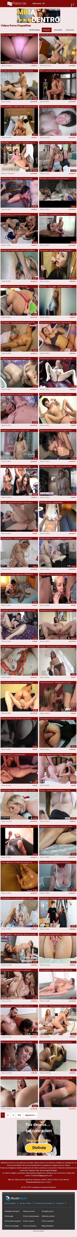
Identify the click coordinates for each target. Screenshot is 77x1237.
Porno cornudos (29, 1226)
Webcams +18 (39, 3)
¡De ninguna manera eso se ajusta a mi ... (56, 718)
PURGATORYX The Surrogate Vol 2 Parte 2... (56, 538)
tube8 (73, 425)
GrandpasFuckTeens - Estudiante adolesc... (56, 610)
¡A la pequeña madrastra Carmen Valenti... (17, 682)
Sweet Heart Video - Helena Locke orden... (56, 466)
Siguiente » (30, 1115)
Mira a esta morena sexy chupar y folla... (17, 1042)
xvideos (34, 65)
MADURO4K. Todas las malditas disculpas (56, 898)
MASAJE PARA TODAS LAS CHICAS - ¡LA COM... (18, 790)
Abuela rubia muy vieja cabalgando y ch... (56, 574)
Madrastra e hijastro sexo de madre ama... (56, 826)
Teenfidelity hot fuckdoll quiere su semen (17, 898)
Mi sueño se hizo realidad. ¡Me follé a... (55, 178)
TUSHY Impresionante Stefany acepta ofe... (56, 754)
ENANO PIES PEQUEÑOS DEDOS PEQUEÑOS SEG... (18, 250)
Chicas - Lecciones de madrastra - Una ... (56, 790)
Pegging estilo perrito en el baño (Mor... (16, 358)
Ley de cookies (25, 1203)
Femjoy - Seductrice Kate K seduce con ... (56, 646)
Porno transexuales (31, 1216)
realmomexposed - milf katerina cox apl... (55, 682)
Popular (46, 29)
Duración (70, 29)
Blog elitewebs (47, 1226)
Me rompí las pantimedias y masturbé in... (56, 934)
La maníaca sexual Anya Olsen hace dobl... (56, 142)
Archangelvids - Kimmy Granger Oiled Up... (56, 970)
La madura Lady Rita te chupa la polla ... (16, 826)
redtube (72, 281)
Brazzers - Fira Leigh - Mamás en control (55, 286)
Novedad (58, 29)
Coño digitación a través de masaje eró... (17, 862)
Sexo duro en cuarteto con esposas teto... (56, 322)
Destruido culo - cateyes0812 (51, 502)
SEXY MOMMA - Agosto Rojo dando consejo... (18, 934)
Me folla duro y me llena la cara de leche (17, 71)
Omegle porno (47, 1211)
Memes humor (29, 1211)
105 (19, 1115)
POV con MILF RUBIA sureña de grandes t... (17, 35)
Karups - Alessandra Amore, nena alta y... (17, 502)
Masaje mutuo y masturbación (13, 754)
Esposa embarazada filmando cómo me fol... (18, 646)
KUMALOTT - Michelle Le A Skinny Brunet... (56, 1078)
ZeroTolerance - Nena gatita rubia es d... (17, 538)
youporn (72, 173)
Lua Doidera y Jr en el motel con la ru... (16, 214)
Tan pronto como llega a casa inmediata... (56, 250)
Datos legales (10, 1203)
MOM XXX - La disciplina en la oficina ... (55, 214)
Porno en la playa (12, 1226)
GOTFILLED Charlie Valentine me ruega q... (56, 35)
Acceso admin (38, 1231)
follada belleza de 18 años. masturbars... (16, 718)
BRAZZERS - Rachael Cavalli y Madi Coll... (55, 1006)
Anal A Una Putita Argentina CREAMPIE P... (17, 574)
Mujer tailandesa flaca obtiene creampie (56, 394)
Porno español (48, 1221)
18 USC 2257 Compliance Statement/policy (38, 1187)
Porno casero (28, 1221)
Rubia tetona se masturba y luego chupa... (56, 358)
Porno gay (9, 1216)
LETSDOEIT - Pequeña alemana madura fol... (18, 322)
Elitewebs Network (12, 1211)
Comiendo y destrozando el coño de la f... (56, 1042)
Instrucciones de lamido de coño (14, 1078)
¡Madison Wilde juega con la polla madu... (17, 178)
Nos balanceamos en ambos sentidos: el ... (17, 1006)
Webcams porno (48, 1216)
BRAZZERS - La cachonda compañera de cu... (18, 142)
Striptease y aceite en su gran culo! (15, 430)
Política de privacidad (43, 1203)
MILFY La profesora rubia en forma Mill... (55, 71)
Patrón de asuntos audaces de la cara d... (56, 106)
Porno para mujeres (13, 1221)
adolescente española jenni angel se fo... (56, 430)
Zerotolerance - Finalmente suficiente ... (16, 970)
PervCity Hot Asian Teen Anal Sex (14, 286)
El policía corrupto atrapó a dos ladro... (16, 466)
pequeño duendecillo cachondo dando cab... (18, 610)
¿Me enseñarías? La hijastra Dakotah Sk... (17, 394)
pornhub (72, 65)
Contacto (60, 1203)
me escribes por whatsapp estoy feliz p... (55, 862)
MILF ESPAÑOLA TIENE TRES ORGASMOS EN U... (19, 106)
